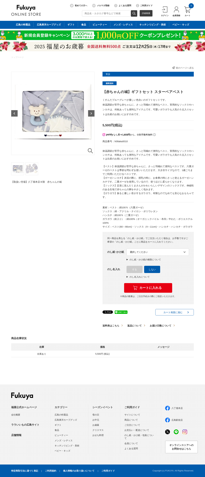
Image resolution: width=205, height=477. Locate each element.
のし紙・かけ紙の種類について (144, 259)
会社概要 (15, 414)
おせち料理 (98, 435)
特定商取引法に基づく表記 (24, 470)
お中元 (95, 420)
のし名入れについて (138, 277)
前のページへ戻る (185, 68)
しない (152, 269)
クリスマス (98, 430)
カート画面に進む (173, 312)
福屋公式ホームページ (24, 407)
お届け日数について (160, 325)
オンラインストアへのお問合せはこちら (181, 447)
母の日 (95, 414)
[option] (52, 113)
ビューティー (61, 435)
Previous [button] (14, 113)
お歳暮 (95, 425)
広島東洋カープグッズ (66, 420)
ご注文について (132, 425)
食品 (57, 430)
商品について (131, 420)
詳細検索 (146, 13)
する (134, 269)
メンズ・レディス (64, 440)
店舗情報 (16, 435)
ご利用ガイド (144, 5)
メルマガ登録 (100, 5)
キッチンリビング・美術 (67, 445)
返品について (134, 325)
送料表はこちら (110, 325)
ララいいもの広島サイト (25, 424)
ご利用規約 (50, 470)
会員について (131, 443)
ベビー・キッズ (62, 450)
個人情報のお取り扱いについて (78, 470)
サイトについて (132, 414)
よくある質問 (122, 5)
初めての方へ (78, 5)
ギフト (58, 425)
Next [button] (91, 113)
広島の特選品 (61, 414)
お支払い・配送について (136, 430)
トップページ (17, 57)
